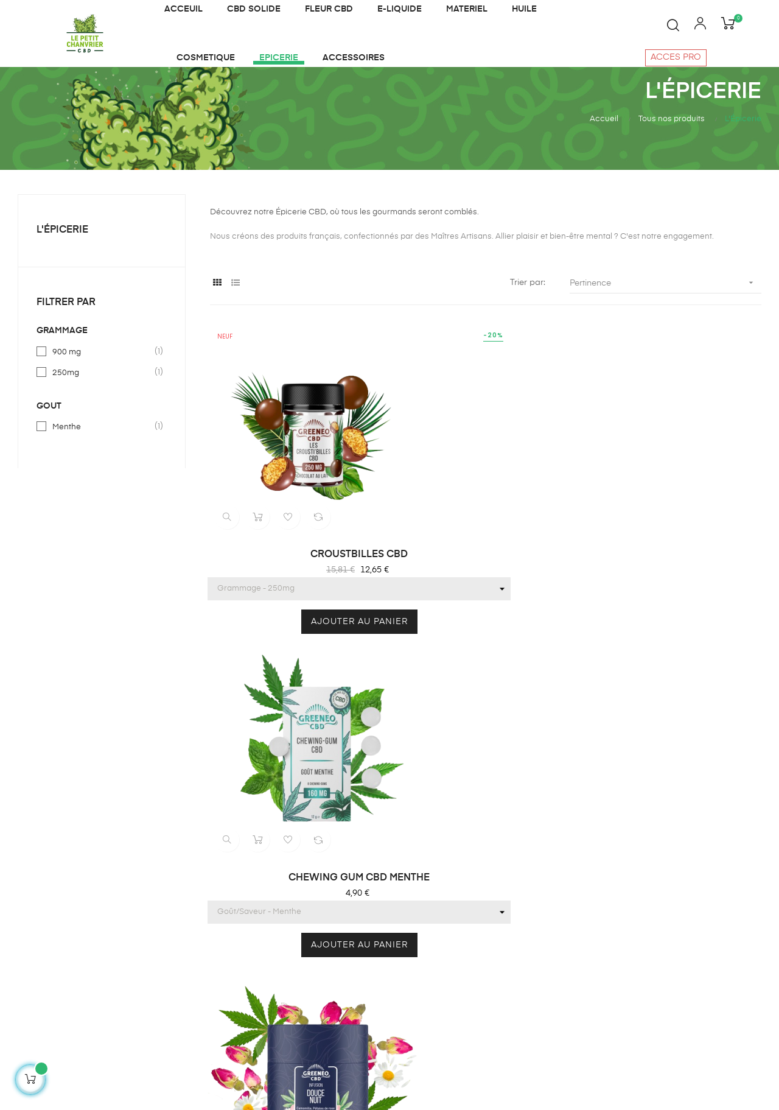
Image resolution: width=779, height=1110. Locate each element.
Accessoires (296, 964)
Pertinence (665, 313)
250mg (102, 403)
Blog (411, 832)
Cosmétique (296, 898)
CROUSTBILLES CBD (293, 539)
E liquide (289, 810)
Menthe (102, 457)
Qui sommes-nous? (441, 810)
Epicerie (288, 920)
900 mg (102, 382)
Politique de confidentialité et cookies (452, 938)
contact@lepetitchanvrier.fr (66, 964)
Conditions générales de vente (451, 882)
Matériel (288, 876)
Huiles (284, 832)
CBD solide (295, 942)
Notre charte (427, 910)
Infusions (290, 854)
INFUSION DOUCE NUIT (677, 539)
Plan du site (296, 986)
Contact (418, 854)
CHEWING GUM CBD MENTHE (485, 539)
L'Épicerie (62, 260)
